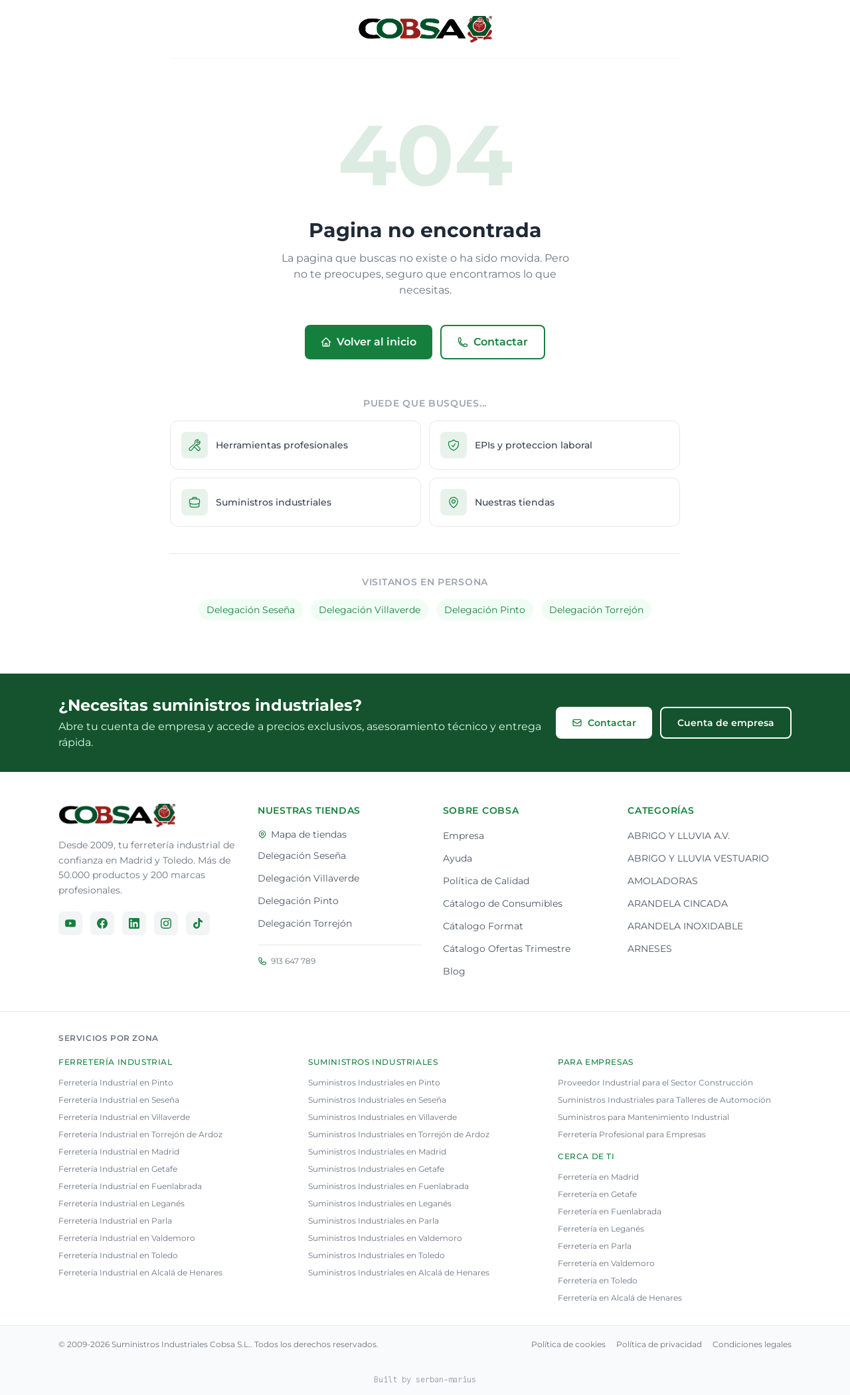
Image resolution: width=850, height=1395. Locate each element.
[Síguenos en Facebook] (102, 923)
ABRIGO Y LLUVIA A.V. (679, 836)
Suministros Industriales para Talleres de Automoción (664, 1100)
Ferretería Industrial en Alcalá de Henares (140, 1272)
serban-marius (446, 1379)
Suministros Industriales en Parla (373, 1221)
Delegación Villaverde (369, 610)
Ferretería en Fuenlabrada (609, 1211)
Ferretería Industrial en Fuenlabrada (130, 1186)
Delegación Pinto (484, 610)
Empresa (463, 836)
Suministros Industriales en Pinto (374, 1082)
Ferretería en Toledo (598, 1280)
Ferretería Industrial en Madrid (118, 1152)
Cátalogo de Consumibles (502, 903)
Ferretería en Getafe (597, 1194)
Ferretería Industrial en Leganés (121, 1203)
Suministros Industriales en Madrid (377, 1152)
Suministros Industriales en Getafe (376, 1169)
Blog (454, 971)
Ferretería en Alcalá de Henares (620, 1298)
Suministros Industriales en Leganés (380, 1203)
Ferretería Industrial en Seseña (118, 1100)
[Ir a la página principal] (116, 815)
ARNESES (650, 949)
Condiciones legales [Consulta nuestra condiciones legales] (752, 1344)
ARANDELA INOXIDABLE (685, 926)
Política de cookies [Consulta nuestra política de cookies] (568, 1344)
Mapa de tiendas (302, 834)
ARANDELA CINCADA (678, 903)
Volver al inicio (368, 341)
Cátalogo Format (483, 926)
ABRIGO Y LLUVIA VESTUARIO (698, 858)
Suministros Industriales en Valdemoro (385, 1238)
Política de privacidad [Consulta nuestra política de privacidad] (659, 1344)
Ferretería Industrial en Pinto (115, 1082)
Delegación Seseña (251, 610)
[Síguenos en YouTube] (70, 923)
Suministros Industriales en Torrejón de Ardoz (398, 1134)
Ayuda (457, 858)
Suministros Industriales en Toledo (376, 1255)
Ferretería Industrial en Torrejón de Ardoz (140, 1134)
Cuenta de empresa (725, 723)
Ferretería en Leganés (601, 1229)
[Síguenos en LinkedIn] (134, 923)
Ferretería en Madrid (598, 1177)
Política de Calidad (486, 881)
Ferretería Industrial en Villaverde (124, 1117)
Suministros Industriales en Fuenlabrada (388, 1186)
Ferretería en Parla (595, 1246)
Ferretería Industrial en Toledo (118, 1255)
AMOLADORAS (663, 881)
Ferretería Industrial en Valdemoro (126, 1238)
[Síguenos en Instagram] (166, 923)
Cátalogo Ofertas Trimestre (506, 949)
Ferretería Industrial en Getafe (117, 1169)
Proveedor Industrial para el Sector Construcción (655, 1082)
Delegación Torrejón (596, 610)
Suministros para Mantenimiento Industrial (643, 1117)
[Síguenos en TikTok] (198, 923)
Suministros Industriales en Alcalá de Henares (398, 1272)
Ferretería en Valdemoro (606, 1263)
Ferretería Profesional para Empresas (632, 1134)
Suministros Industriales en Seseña (377, 1100)
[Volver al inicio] (425, 29)
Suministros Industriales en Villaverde (382, 1117)
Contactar (493, 341)
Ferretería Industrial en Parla (115, 1221)
